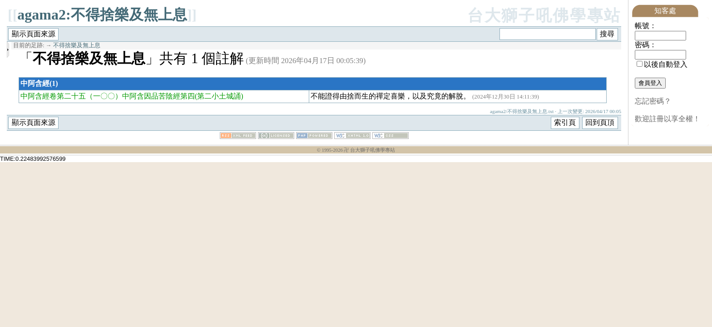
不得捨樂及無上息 (76, 45)
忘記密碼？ (653, 101)
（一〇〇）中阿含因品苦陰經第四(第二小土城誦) (164, 96)
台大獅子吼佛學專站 (544, 16)
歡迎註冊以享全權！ (667, 119)
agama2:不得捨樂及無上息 (102, 14)
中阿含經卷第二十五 (53, 96)
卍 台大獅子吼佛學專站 (369, 150)
